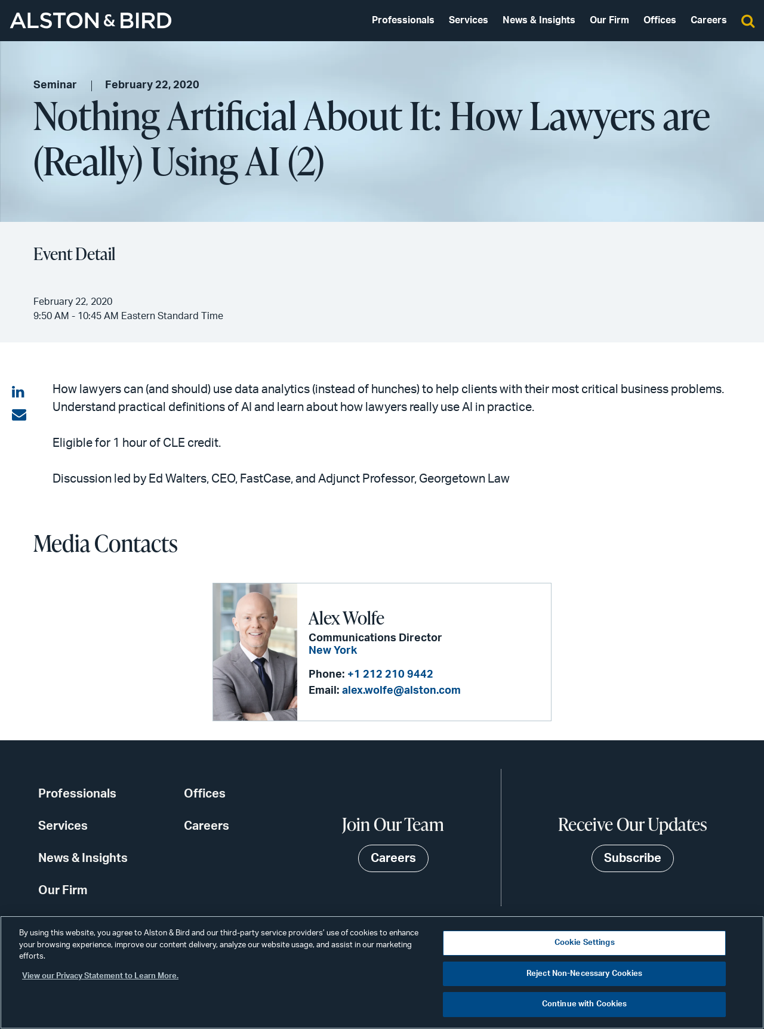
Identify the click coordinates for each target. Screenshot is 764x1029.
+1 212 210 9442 (390, 674)
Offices (659, 20)
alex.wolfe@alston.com (401, 690)
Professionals (403, 20)
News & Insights (539, 20)
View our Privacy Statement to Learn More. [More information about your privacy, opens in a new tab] (100, 976)
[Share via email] (19, 415)
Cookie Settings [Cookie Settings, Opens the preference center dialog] (584, 943)
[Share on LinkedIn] (19, 392)
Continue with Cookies (584, 1004)
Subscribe (632, 858)
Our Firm (609, 20)
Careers (709, 20)
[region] (382, 972)
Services (468, 20)
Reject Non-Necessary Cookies (584, 974)
